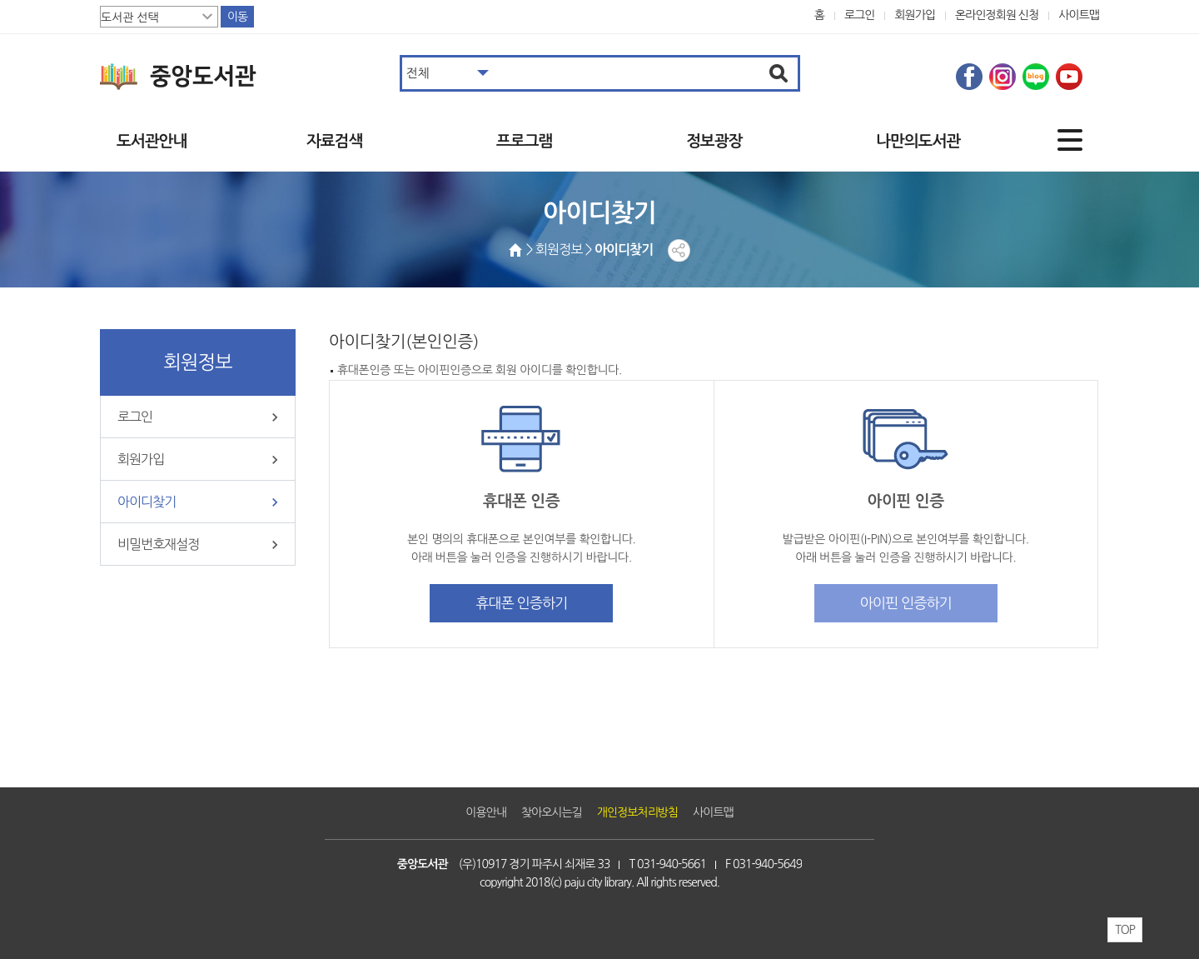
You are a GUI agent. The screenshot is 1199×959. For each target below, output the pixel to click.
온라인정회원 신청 (996, 15)
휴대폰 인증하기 (521, 603)
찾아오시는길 (551, 812)
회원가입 (914, 15)
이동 (237, 16)
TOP (1125, 930)
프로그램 (524, 141)
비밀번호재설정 (158, 544)
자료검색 (334, 141)
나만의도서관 (918, 141)
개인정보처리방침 (637, 812)
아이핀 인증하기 (906, 603)
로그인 (859, 15)
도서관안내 (152, 141)
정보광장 (714, 141)
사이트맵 (1078, 15)
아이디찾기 (146, 501)
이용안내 (485, 812)
